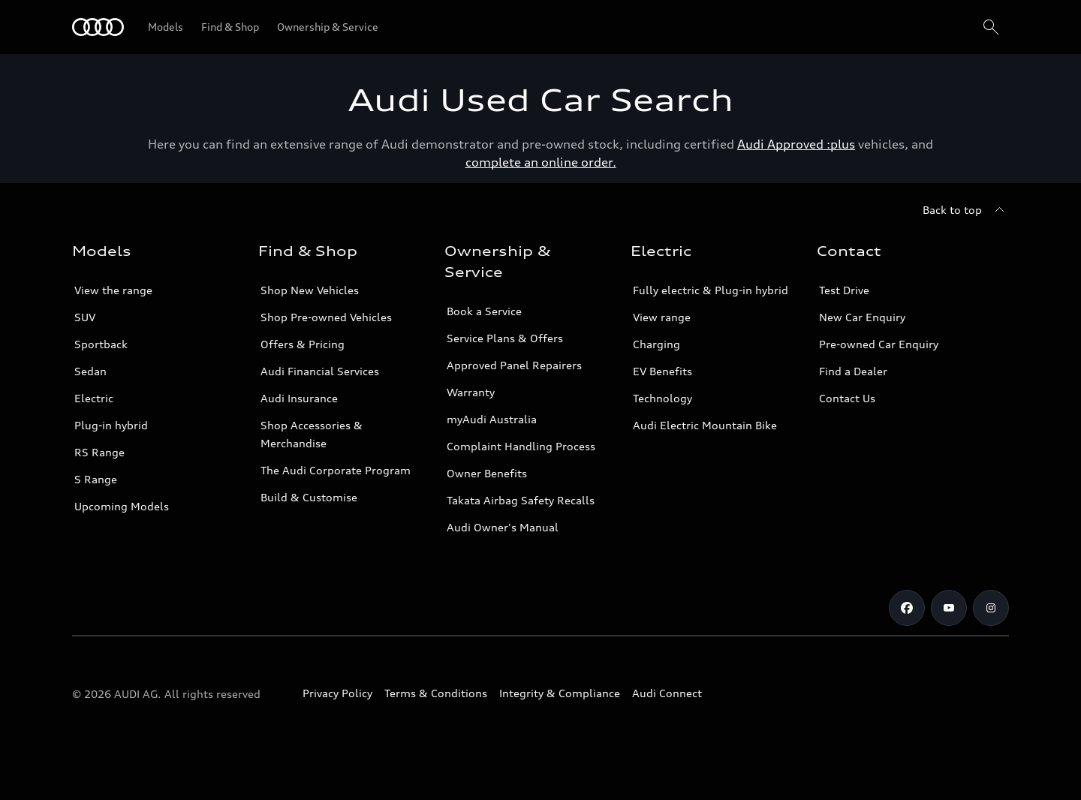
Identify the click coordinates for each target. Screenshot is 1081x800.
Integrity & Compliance (559, 693)
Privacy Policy (337, 693)
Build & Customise (308, 497)
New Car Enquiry (862, 317)
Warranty (471, 392)
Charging (656, 344)
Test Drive (844, 290)
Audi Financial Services (319, 371)
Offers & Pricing (302, 344)
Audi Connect (667, 693)
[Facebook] (907, 608)
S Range (95, 479)
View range (662, 317)
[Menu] (98, 27)
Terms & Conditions (435, 693)
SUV (84, 317)
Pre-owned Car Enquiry (878, 344)
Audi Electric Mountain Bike (705, 425)
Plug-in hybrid (111, 425)
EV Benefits (662, 371)
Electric (93, 398)
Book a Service (484, 311)
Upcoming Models (121, 506)
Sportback (101, 344)
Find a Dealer (853, 371)
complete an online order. (540, 162)
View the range (113, 290)
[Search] (991, 27)
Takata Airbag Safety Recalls (521, 500)
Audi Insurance (299, 398)
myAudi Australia (492, 419)
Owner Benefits (487, 473)
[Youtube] (949, 608)
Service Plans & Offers (505, 338)
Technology (662, 398)
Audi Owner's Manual (503, 527)
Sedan (90, 371)
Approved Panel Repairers (514, 365)
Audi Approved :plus (796, 144)
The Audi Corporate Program (335, 470)
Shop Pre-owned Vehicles (326, 317)
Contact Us (847, 398)
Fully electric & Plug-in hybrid (710, 290)
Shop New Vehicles (309, 290)
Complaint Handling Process (521, 446)
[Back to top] (966, 210)
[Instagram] (991, 608)
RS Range (99, 452)
